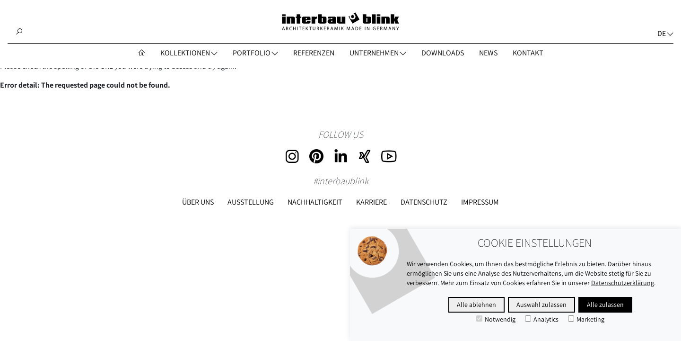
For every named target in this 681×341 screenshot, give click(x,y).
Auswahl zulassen (541, 304)
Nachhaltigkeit (315, 202)
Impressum (480, 202)
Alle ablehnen (476, 304)
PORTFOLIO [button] (252, 53)
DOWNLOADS (442, 53)
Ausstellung (250, 202)
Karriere (371, 202)
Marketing (586, 319)
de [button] (661, 33)
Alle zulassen (605, 304)
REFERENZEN (313, 53)
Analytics (542, 319)
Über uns (198, 202)
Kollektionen (185, 53)
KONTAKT (528, 53)
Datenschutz (424, 202)
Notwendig (495, 319)
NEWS (488, 53)
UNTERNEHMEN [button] (374, 53)
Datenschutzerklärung (622, 282)
